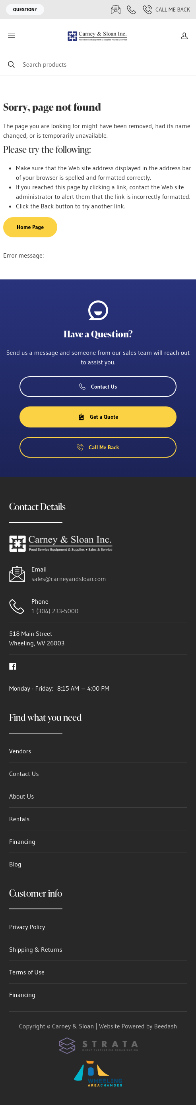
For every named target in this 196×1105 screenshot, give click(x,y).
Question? (25, 9)
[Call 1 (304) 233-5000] (131, 9)
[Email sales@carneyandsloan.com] (115, 9)
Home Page (30, 227)
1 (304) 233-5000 (54, 611)
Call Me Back (166, 9)
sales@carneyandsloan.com (68, 579)
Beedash (165, 1026)
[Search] (98, 64)
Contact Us (98, 386)
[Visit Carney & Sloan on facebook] (12, 666)
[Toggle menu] (11, 36)
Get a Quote (98, 416)
